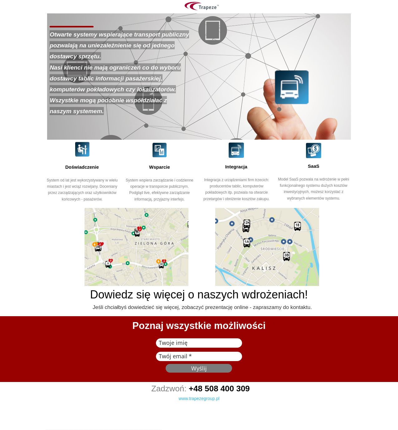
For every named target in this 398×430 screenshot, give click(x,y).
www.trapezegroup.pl (199, 398)
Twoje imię (173, 342)
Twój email (173, 356)
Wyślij (199, 368)
